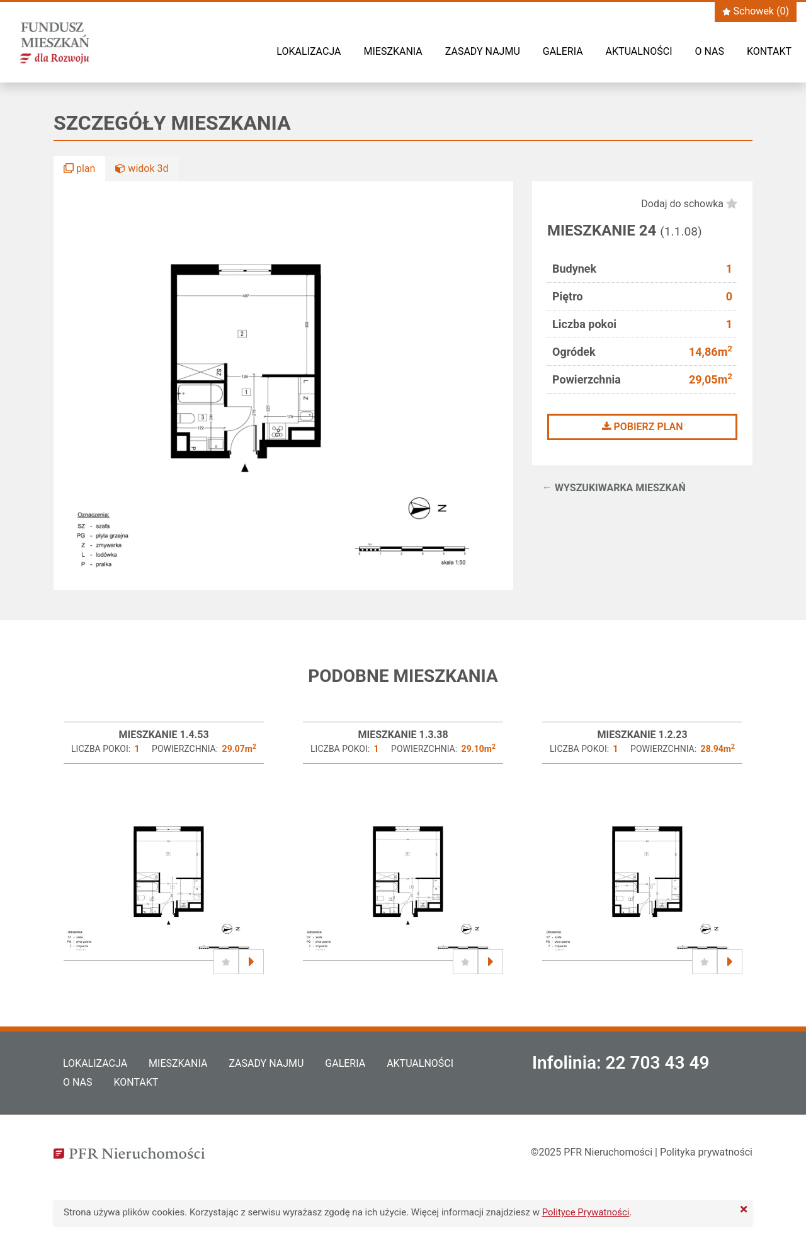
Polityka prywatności (706, 1152)
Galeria (563, 51)
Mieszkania (392, 51)
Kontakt (769, 51)
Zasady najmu (482, 51)
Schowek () (755, 11)
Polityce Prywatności (586, 1212)
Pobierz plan (642, 427)
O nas (709, 51)
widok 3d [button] (141, 168)
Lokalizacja (308, 51)
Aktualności (639, 51)
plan (79, 168)
